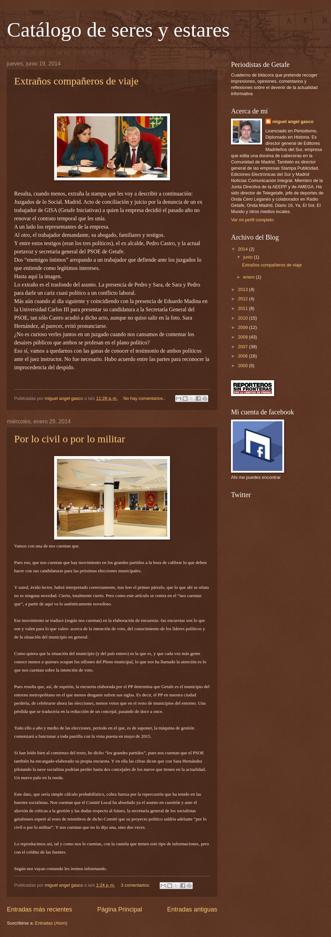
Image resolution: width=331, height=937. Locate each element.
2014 (243, 249)
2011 (243, 308)
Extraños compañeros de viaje (76, 81)
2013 (243, 289)
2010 (243, 318)
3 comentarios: (136, 885)
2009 (243, 327)
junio (248, 257)
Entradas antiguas (192, 909)
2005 (243, 365)
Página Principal (119, 909)
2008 (243, 337)
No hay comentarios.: (145, 398)
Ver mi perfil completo (252, 219)
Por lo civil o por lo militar (69, 438)
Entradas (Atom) (51, 923)
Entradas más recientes (39, 909)
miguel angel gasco (292, 121)
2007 (243, 346)
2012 (243, 298)
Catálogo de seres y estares (118, 29)
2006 (243, 356)
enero (249, 277)
